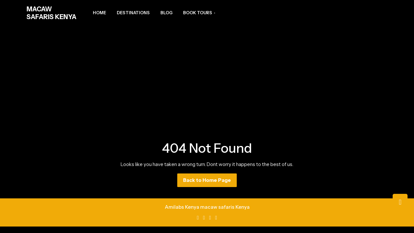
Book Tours (197, 12)
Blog (166, 12)
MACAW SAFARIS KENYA (51, 13)
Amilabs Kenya (182, 207)
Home (99, 12)
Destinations (133, 12)
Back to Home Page (210, 181)
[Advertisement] (207, 74)
